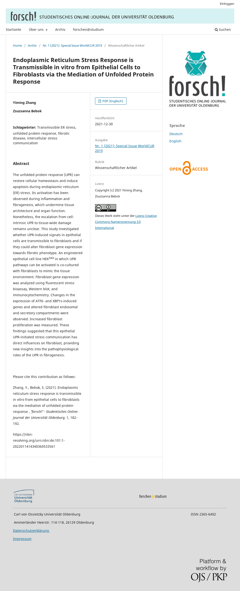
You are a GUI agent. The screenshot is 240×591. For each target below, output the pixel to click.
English (175, 141)
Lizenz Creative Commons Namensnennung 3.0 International (126, 222)
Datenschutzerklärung (31, 530)
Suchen (223, 29)
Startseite (13, 29)
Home (17, 45)
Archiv (60, 29)
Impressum (22, 538)
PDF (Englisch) (112, 101)
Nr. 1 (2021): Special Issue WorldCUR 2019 (72, 45)
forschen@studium (88, 29)
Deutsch (176, 134)
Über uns (37, 29)
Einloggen (227, 3)
